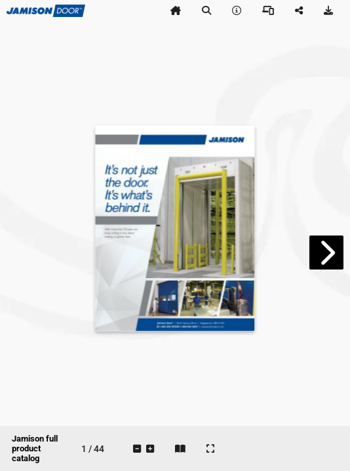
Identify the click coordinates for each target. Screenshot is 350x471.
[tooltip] (175, 10)
